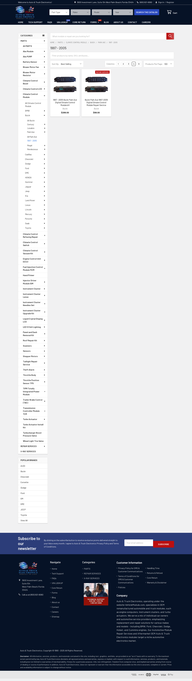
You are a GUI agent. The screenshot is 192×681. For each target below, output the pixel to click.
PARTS (33, 43)
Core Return (79, 24)
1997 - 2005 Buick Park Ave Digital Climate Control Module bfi (65, 105)
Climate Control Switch (34, 246)
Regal (36, 148)
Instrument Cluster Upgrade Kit (34, 314)
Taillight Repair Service (34, 365)
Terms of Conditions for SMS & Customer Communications (128, 581)
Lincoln (35, 212)
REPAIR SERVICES (33, 448)
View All (24, 522)
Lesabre (36, 130)
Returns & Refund (155, 575)
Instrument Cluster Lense (34, 298)
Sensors (34, 353)
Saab (35, 226)
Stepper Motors (34, 358)
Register (170, 2)
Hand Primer (28, 277)
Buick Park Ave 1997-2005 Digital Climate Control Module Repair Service (96, 105)
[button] (96, 596)
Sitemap (55, 619)
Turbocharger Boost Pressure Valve (32, 436)
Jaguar (35, 189)
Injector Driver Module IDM (34, 284)
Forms (94, 24)
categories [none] (26, 38)
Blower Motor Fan (34, 69)
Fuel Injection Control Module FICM (34, 271)
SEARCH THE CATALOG (143, 14)
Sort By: (55, 66)
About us (118, 24)
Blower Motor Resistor (34, 76)
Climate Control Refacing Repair (34, 238)
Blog (106, 24)
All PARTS (27, 48)
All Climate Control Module (33, 107)
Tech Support (35, 24)
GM (22, 501)
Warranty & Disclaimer (157, 585)
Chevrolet (35, 161)
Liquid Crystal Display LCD (34, 322)
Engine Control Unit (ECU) (34, 262)
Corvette (24, 484)
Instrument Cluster (34, 291)
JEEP (23, 512)
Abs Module (34, 54)
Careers (146, 24)
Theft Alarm (34, 372)
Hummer (35, 184)
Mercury (35, 216)
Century (36, 127)
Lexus (35, 207)
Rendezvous (36, 151)
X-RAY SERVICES (28, 454)
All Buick (31, 123)
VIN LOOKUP (62, 24)
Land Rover (35, 203)
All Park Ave (32, 139)
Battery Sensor (34, 64)
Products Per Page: (154, 66)
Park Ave (36, 134)
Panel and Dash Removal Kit (34, 336)
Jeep (35, 193)
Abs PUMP (34, 59)
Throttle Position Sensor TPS (34, 384)
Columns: (111, 66)
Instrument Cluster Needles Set (34, 306)
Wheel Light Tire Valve (33, 443)
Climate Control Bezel (34, 84)
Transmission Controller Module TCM (34, 413)
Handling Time (153, 570)
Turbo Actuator (34, 421)
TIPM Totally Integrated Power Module (34, 394)
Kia (35, 198)
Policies (121, 589)
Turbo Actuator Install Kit (33, 428)
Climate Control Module (34, 98)
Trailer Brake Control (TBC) (34, 403)
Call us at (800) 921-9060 (32, 597)
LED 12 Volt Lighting (34, 329)
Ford (35, 170)
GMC (35, 175)
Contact (132, 24)
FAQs (49, 24)
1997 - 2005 (32, 143)
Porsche (35, 221)
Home (20, 24)
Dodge (35, 166)
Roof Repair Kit (34, 343)
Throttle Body (34, 377)
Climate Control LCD (34, 91)
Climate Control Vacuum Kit (34, 254)
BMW (35, 113)
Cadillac (35, 157)
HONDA (35, 180)
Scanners (34, 348)
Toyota (35, 230)
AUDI (23, 468)
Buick (35, 118)
